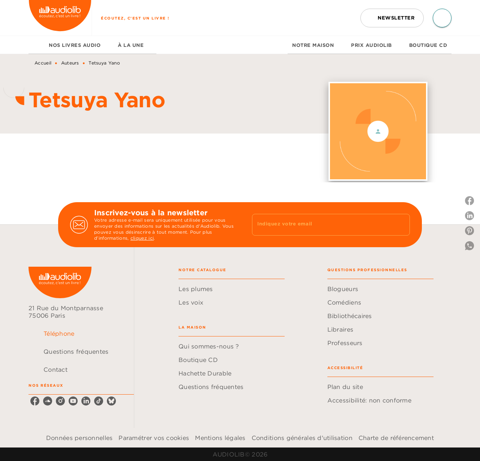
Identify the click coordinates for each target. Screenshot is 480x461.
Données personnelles (79, 437)
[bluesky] (111, 401)
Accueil (42, 63)
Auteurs (70, 63)
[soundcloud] (47, 401)
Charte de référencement (396, 437)
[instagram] (60, 401)
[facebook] (34, 401)
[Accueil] (60, 18)
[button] (392, 18)
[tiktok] (98, 401)
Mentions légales (220, 437)
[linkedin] (86, 401)
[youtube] (73, 401)
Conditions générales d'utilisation (302, 437)
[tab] (36, 45)
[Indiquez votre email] (321, 225)
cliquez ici (142, 238)
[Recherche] (442, 18)
